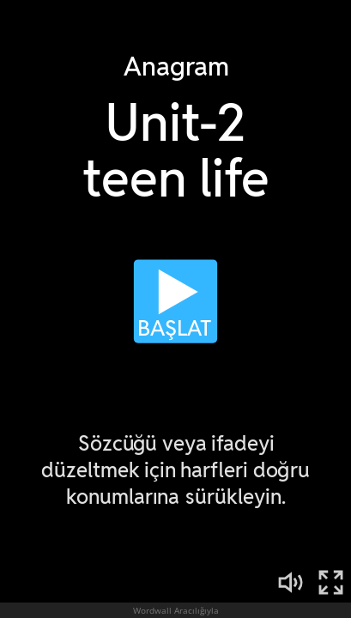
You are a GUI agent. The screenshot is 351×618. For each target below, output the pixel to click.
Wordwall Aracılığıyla (176, 610)
